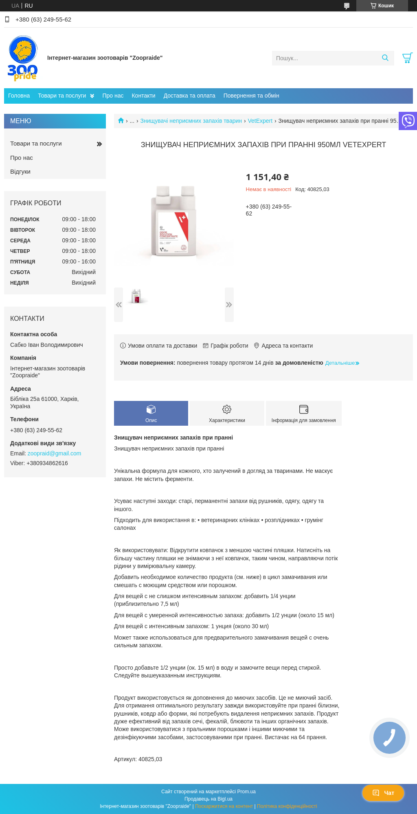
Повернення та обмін (251, 95)
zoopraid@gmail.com (54, 453)
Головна (19, 95)
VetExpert (260, 121)
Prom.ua (246, 791)
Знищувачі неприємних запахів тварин (191, 121)
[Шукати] (385, 58)
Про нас (112, 95)
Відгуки (20, 171)
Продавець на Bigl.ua (208, 799)
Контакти (143, 95)
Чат (383, 793)
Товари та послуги (62, 95)
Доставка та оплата (189, 95)
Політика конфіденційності (287, 806)
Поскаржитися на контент (224, 806)
